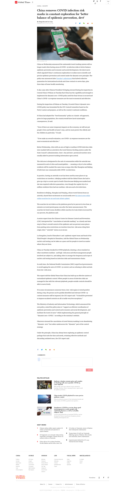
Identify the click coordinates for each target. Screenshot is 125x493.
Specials (69, 464)
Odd (17, 468)
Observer (43, 461)
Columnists (44, 469)
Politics (17, 459)
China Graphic (19, 469)
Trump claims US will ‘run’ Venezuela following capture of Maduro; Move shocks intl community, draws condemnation (80, 435)
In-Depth (82, 459)
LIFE (55, 455)
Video (68, 459)
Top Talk (43, 466)
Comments (31, 464)
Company (31, 466)
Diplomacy (18, 462)
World (81, 461)
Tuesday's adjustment (64, 78)
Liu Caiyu (50, 21)
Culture (56, 462)
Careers (50, 484)
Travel (55, 466)
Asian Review (44, 464)
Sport (81, 462)
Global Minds (44, 462)
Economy (31, 462)
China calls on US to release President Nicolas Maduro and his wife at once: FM (51, 442)
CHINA (39, 6)
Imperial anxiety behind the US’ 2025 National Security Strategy (79, 440)
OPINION (44, 455)
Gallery (68, 462)
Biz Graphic (31, 469)
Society (17, 461)
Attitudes (56, 461)
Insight (30, 461)
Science (18, 466)
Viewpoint (43, 468)
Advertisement (69, 484)
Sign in (108, 2)
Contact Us (59, 484)
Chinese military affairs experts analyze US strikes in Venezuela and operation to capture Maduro (51, 429)
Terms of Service (80, 484)
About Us (42, 484)
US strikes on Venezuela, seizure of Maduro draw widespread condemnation (80, 428)
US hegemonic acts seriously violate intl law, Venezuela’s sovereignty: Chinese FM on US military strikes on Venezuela (51, 436)
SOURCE (31, 455)
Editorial (43, 459)
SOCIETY (45, 6)
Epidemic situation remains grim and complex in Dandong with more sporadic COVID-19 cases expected (68, 382)
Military (17, 464)
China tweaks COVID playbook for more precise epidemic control (68, 396)
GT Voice (31, 459)
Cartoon (43, 471)
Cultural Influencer (58, 459)
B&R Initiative (32, 468)
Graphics (69, 461)
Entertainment (57, 464)
